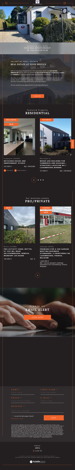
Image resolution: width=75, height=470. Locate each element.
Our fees (18, 457)
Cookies (57, 457)
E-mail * (46, 398)
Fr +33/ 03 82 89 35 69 (37, 50)
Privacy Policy (36, 437)
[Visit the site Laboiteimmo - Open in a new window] (37, 464)
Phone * (16, 398)
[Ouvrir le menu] (64, 3)
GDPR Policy (51, 457)
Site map (24, 457)
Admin (38, 457)
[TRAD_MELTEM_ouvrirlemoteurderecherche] (6, 3)
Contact (72, 144)
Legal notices (31, 457)
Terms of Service (46, 437)
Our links (44, 457)
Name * (16, 390)
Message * (18, 406)
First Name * (49, 390)
